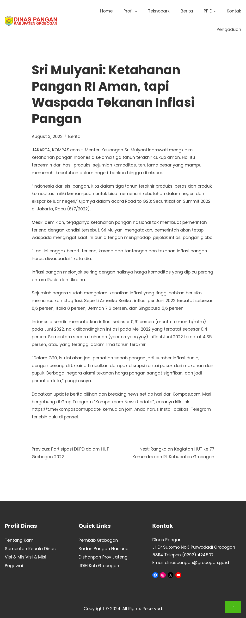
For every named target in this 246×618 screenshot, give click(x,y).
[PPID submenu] (214, 11)
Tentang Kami (19, 540)
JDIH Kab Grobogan (99, 566)
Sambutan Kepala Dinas (30, 549)
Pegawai (14, 566)
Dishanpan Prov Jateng (103, 557)
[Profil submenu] (136, 11)
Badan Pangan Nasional (104, 549)
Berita (74, 136)
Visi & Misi (15, 557)
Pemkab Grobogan (98, 540)
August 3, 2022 (47, 136)
